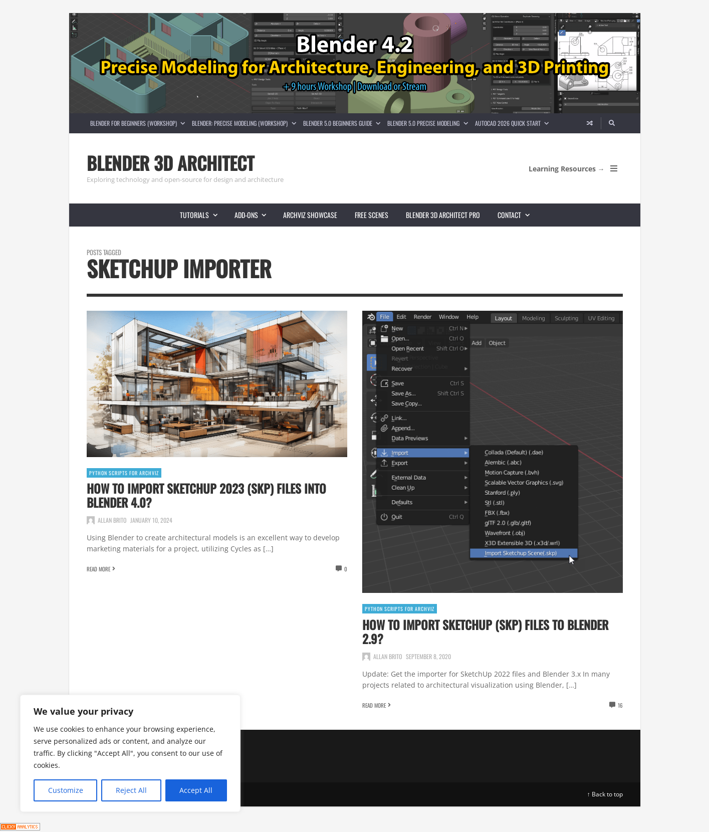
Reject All (131, 790)
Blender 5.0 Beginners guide (343, 123)
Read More (98, 569)
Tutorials (202, 215)
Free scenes (371, 215)
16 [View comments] (620, 705)
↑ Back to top (605, 794)
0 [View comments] (345, 569)
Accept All (195, 790)
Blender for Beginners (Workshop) (139, 123)
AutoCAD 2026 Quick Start (513, 123)
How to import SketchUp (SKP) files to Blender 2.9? (485, 631)
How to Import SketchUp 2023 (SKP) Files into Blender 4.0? (206, 495)
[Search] (612, 123)
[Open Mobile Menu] (614, 168)
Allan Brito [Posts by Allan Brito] (112, 520)
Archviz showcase (310, 215)
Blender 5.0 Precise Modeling (429, 123)
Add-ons (254, 215)
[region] (130, 753)
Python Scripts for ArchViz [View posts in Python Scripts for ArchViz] (124, 473)
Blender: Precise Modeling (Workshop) (245, 123)
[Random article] (590, 123)
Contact (518, 215)
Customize (65, 790)
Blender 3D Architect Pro (443, 215)
